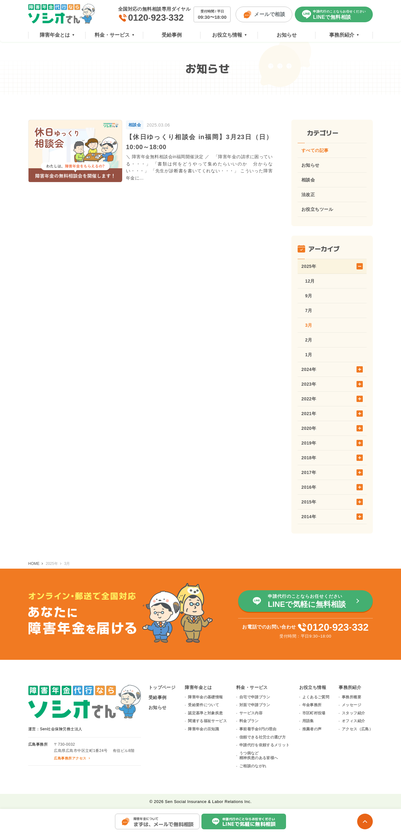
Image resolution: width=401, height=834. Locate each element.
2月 (308, 339)
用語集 (308, 721)
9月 (308, 295)
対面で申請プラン (254, 705)
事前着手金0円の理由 (257, 729)
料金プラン (249, 721)
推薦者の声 (312, 729)
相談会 (308, 179)
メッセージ (351, 705)
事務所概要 (351, 697)
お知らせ (310, 165)
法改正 (308, 194)
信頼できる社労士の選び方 (262, 737)
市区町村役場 (313, 713)
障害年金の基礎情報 (205, 697)
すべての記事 (315, 150)
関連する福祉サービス (207, 721)
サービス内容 (251, 713)
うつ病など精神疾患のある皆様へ (258, 755)
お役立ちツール (317, 209)
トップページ (162, 687)
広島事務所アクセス (70, 758)
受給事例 (157, 697)
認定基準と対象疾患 (205, 713)
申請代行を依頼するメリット (264, 745)
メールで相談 (264, 14)
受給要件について (203, 705)
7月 (308, 310)
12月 (310, 281)
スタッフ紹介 (353, 713)
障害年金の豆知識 (203, 729)
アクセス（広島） (357, 729)
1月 (308, 354)
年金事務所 (312, 705)
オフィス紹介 (353, 721)
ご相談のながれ (253, 766)
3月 (308, 325)
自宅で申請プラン (254, 697)
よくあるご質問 (316, 697)
